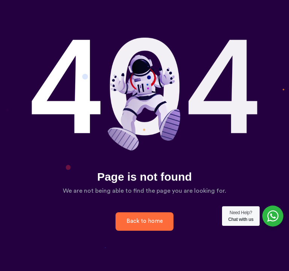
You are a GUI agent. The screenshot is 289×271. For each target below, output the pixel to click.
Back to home (144, 221)
